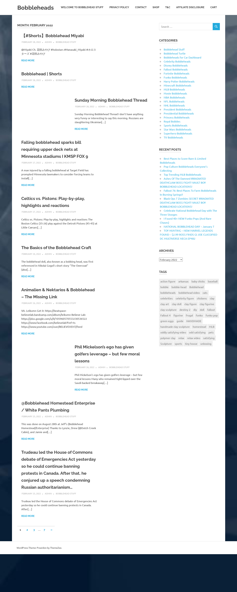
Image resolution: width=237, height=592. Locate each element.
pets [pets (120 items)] (211, 342)
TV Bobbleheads (173, 147)
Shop (156, 19)
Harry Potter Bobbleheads (179, 91)
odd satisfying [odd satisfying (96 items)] (197, 342)
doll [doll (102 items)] (202, 319)
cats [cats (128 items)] (205, 302)
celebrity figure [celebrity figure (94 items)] (185, 308)
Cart (213, 19)
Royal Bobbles (172, 131)
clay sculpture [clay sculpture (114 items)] (168, 319)
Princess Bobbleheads (177, 127)
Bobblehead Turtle (175, 63)
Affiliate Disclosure (190, 19)
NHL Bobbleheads (174, 115)
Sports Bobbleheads (175, 135)
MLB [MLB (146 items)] (211, 336)
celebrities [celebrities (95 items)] (166, 308)
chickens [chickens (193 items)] (202, 308)
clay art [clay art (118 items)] (164, 313)
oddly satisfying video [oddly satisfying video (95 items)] (173, 342)
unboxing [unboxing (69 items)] (205, 353)
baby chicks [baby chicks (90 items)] (198, 291)
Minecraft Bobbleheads (177, 95)
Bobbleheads (37, 7)
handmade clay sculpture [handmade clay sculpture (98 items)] (175, 336)
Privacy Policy (119, 19)
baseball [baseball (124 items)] (213, 291)
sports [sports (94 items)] (178, 353)
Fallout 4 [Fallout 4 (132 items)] (165, 325)
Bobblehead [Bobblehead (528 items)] (196, 296)
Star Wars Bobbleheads (177, 139)
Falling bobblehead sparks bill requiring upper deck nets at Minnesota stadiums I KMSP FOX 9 (59, 166)
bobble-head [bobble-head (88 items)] (179, 296)
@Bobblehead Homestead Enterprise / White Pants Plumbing (50, 434)
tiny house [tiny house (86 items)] (191, 353)
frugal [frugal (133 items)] (189, 325)
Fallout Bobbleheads (176, 79)
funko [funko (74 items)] (199, 325)
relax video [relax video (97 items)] (193, 347)
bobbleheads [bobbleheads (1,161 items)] (168, 302)
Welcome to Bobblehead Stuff (82, 19)
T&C (167, 19)
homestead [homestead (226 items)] (199, 336)
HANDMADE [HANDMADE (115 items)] (193, 330)
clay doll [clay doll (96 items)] (176, 313)
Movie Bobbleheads (175, 103)
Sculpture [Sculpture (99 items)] (166, 353)
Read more (27, 70)
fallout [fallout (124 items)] (211, 319)
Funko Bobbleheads (175, 87)
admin (48, 51)
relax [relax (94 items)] (181, 347)
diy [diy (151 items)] (195, 319)
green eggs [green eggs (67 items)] (167, 330)
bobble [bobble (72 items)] (164, 296)
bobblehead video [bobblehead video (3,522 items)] (189, 302)
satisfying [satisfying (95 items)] (209, 347)
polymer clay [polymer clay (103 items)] (167, 347)
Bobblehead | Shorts (44, 83)
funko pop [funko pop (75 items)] (212, 325)
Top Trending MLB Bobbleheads (182, 184)
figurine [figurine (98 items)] (178, 325)
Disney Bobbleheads (176, 75)
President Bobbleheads (177, 119)
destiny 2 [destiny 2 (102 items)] (185, 319)
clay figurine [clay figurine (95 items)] (207, 313)
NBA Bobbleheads (174, 107)
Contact (141, 19)
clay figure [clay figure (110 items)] (190, 313)
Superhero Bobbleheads (178, 143)
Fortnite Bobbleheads (176, 83)
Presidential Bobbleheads (179, 123)
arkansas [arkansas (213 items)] (183, 291)
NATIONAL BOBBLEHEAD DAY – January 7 (189, 236)
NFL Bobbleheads (174, 111)
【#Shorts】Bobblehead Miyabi (56, 45)
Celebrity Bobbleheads (177, 71)
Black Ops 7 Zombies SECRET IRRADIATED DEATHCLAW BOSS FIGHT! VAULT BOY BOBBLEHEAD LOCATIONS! (187, 212)
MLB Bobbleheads (174, 99)
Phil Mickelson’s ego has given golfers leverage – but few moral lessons (111, 377)
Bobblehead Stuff (66, 51)
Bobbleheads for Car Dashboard (182, 67)
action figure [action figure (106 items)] (167, 291)
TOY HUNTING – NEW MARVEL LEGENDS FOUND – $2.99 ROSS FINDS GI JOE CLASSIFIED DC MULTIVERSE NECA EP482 (188, 244)
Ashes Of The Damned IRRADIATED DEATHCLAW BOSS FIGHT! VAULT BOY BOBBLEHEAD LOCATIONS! (183, 192)
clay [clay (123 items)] (212, 308)
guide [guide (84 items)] (180, 330)
